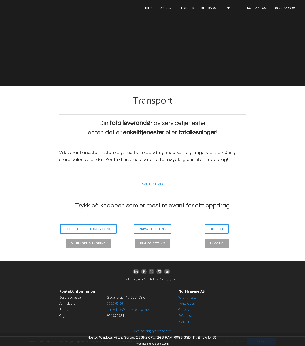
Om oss (165, 8)
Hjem (148, 8)
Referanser (210, 8)
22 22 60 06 (115, 303)
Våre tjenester (188, 297)
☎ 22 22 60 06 (285, 8)
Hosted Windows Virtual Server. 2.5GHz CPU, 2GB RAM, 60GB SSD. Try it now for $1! (152, 337)
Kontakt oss (257, 8)
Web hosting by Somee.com (152, 331)
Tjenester (186, 8)
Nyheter (233, 8)
